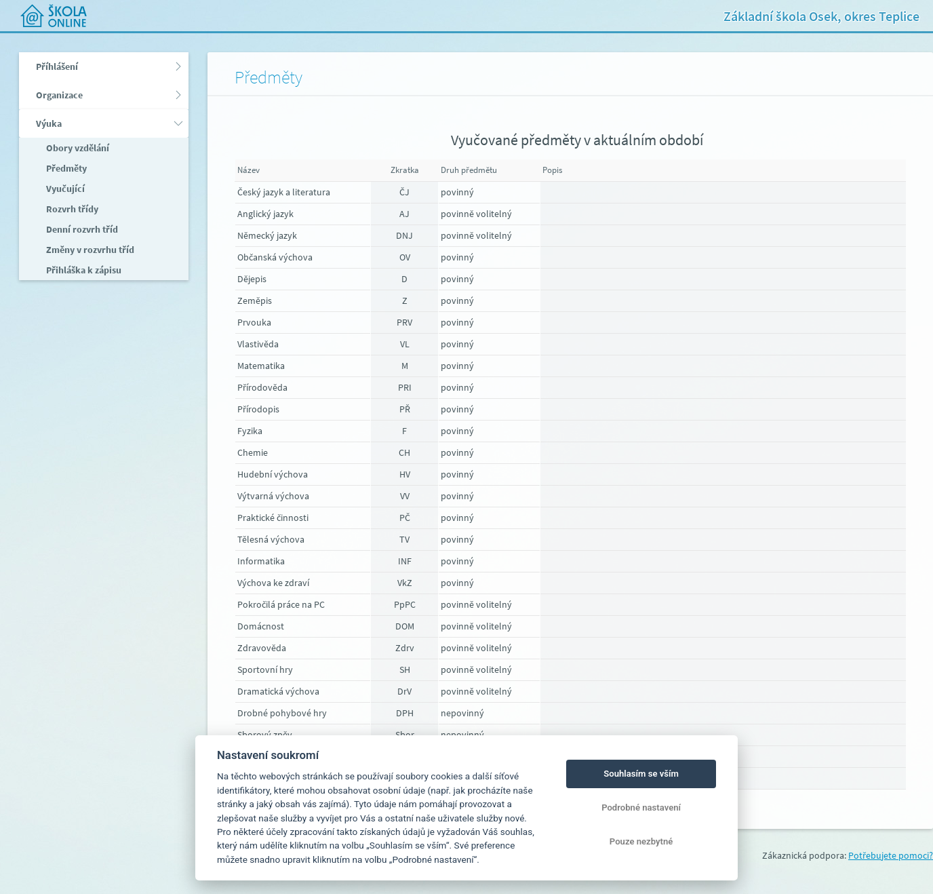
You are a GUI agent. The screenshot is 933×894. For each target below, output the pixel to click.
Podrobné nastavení (641, 807)
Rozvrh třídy (71, 209)
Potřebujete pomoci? (890, 855)
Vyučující (64, 188)
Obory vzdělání (76, 148)
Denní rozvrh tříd (81, 229)
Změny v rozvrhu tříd (89, 250)
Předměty (65, 168)
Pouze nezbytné (641, 841)
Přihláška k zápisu (82, 270)
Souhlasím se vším (641, 774)
